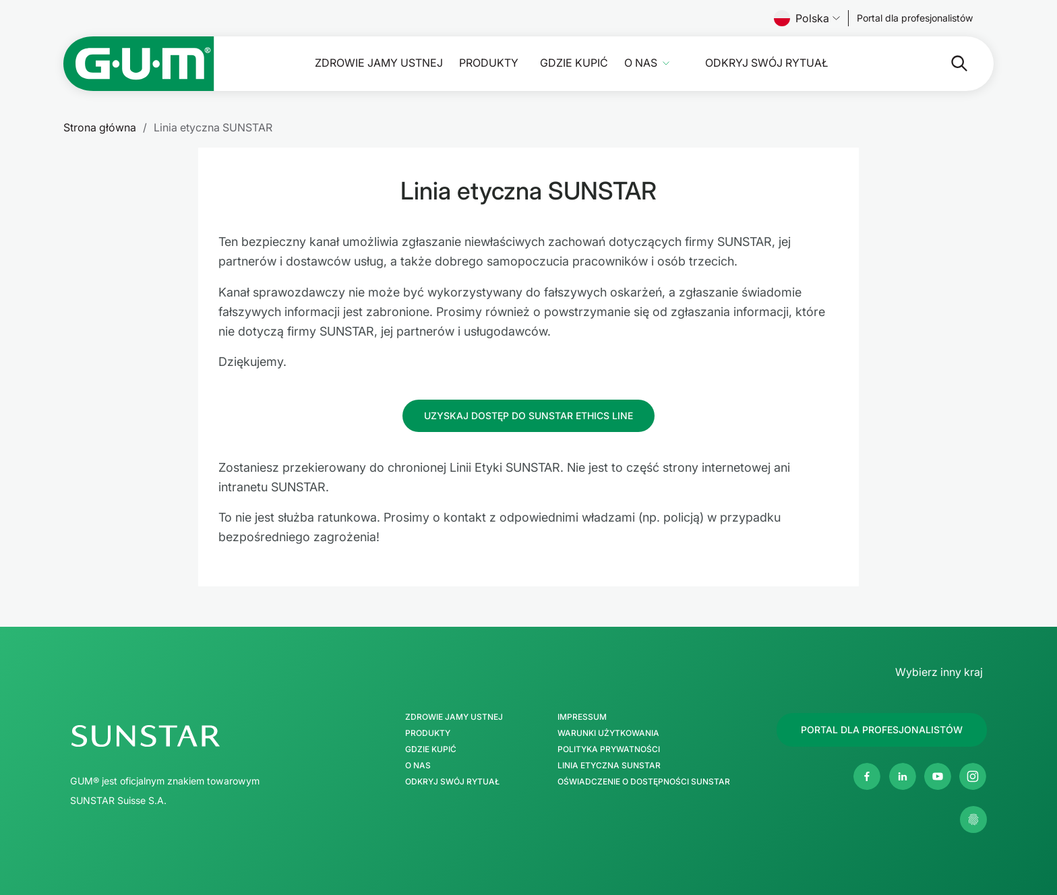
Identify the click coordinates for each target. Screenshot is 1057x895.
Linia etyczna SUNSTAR (609, 766)
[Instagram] (972, 776)
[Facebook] (866, 776)
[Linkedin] (902, 776)
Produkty (488, 63)
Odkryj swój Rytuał (766, 63)
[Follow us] (915, 18)
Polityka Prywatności (608, 749)
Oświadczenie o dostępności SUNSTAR (643, 782)
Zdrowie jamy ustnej (379, 63)
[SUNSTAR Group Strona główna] (203, 736)
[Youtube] (937, 776)
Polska (807, 18)
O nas (640, 63)
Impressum (582, 717)
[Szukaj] (948, 63)
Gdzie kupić (574, 63)
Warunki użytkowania (608, 733)
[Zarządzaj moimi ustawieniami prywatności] (973, 819)
